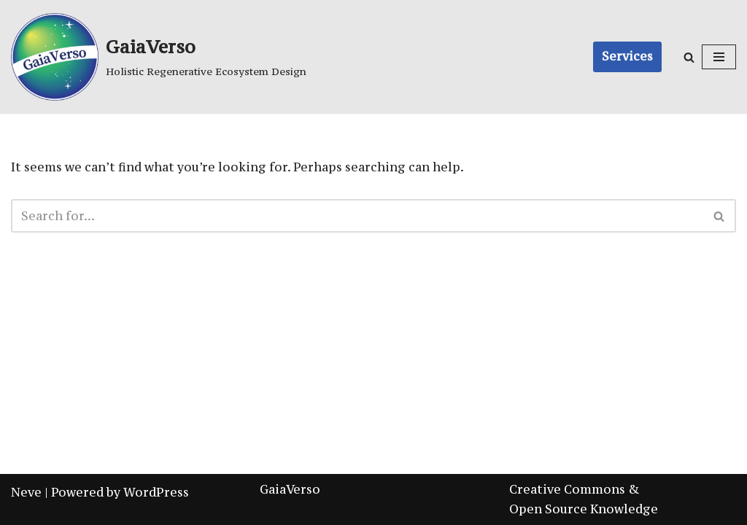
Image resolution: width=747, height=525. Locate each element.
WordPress (156, 492)
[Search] (689, 57)
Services (627, 56)
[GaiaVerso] (158, 57)
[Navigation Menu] (719, 56)
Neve (26, 492)
